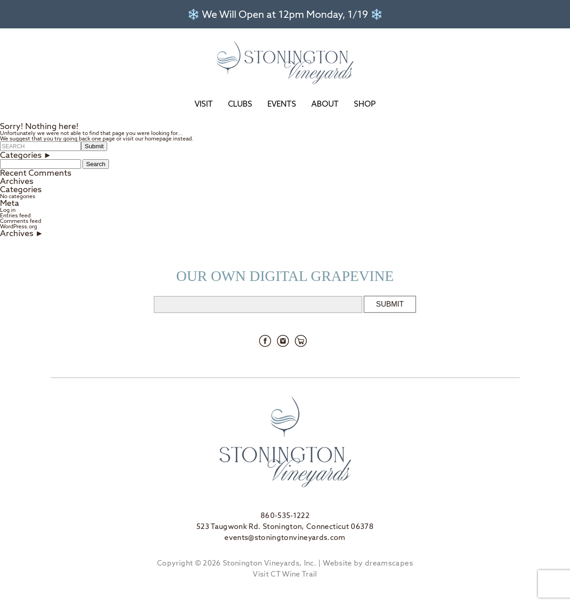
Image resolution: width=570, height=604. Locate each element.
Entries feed (15, 215)
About (325, 104)
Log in (8, 210)
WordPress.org (18, 226)
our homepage (153, 138)
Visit (204, 104)
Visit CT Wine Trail (285, 574)
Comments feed (20, 221)
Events (281, 104)
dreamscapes (389, 563)
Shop (365, 104)
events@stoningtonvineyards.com (285, 537)
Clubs (240, 104)
